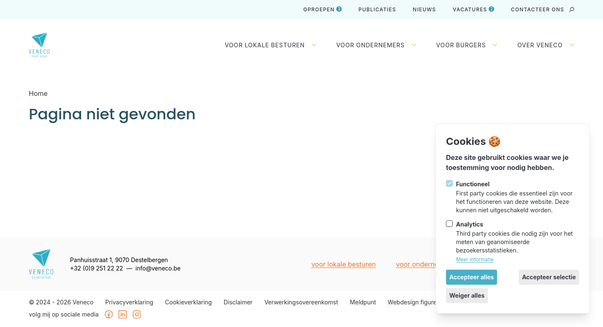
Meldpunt (363, 302)
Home (38, 93)
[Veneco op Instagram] (137, 315)
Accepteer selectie (549, 277)
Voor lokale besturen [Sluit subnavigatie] (270, 45)
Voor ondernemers (425, 264)
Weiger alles (466, 295)
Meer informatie (475, 259)
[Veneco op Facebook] (108, 315)
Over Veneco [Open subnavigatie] (546, 45)
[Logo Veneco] (45, 45)
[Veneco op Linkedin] (123, 315)
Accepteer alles (471, 277)
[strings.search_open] (571, 9)
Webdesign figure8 (414, 302)
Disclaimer (238, 302)
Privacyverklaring (129, 302)
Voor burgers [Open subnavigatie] (466, 45)
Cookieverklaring (188, 302)
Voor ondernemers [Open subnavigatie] (376, 45)
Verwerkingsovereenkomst (301, 302)
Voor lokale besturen (343, 264)
